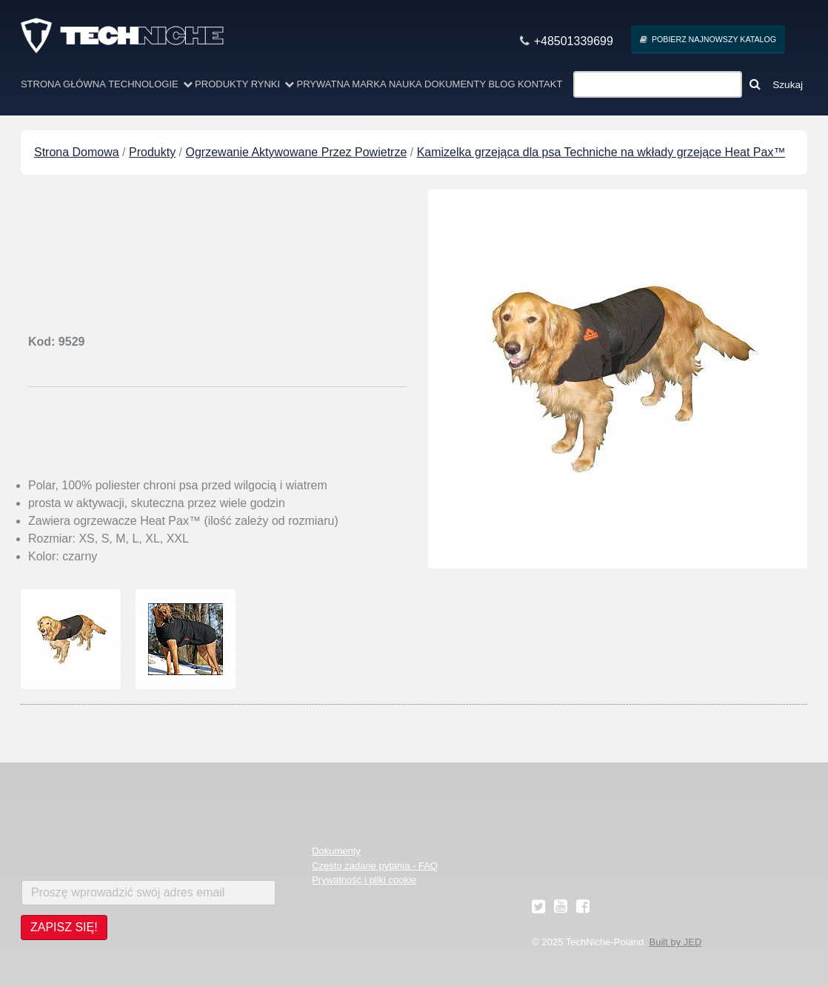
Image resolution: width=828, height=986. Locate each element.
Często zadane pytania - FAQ (375, 865)
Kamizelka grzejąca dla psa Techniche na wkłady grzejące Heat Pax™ (601, 152)
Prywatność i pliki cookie (364, 879)
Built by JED (676, 942)
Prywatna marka (341, 84)
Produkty (221, 84)
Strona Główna (63, 84)
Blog (501, 84)
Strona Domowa (76, 152)
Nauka (405, 84)
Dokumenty (455, 84)
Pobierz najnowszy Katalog (708, 39)
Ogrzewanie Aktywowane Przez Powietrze (296, 152)
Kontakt (540, 84)
